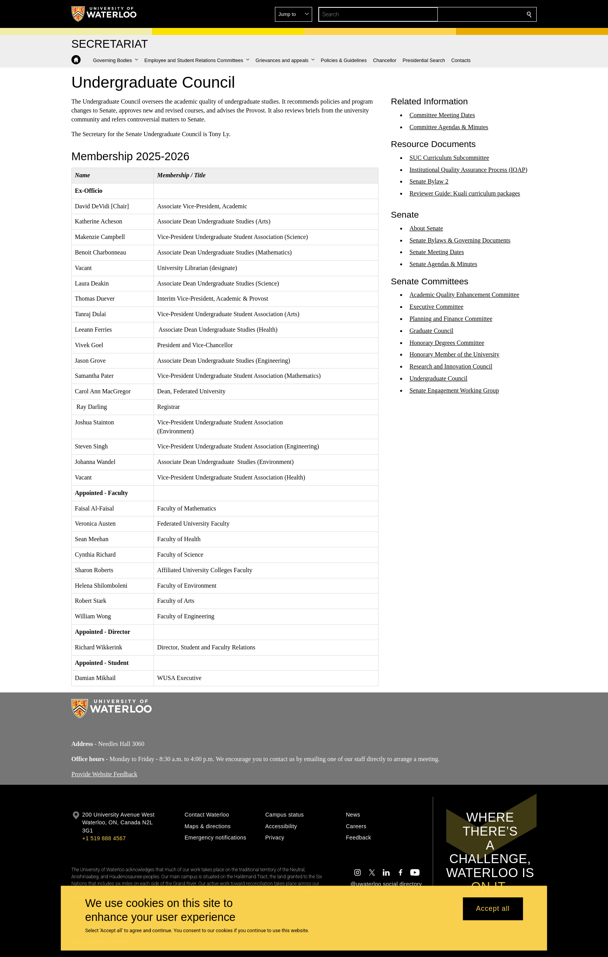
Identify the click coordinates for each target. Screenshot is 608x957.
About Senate (426, 228)
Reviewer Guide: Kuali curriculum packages (464, 193)
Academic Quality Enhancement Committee (464, 294)
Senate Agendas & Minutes (443, 264)
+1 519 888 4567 (104, 838)
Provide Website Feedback (104, 773)
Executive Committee (436, 306)
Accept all (493, 909)
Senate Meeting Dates (436, 252)
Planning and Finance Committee (450, 318)
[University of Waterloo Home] (104, 14)
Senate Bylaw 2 (428, 181)
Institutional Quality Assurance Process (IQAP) (468, 169)
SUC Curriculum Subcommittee (449, 157)
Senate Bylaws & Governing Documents (459, 240)
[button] (473, 14)
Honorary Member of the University (454, 354)
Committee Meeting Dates (442, 115)
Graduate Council (431, 330)
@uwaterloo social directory (386, 884)
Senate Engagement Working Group (454, 390)
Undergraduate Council (438, 378)
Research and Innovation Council (450, 366)
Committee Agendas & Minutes (448, 126)
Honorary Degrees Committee (446, 342)
